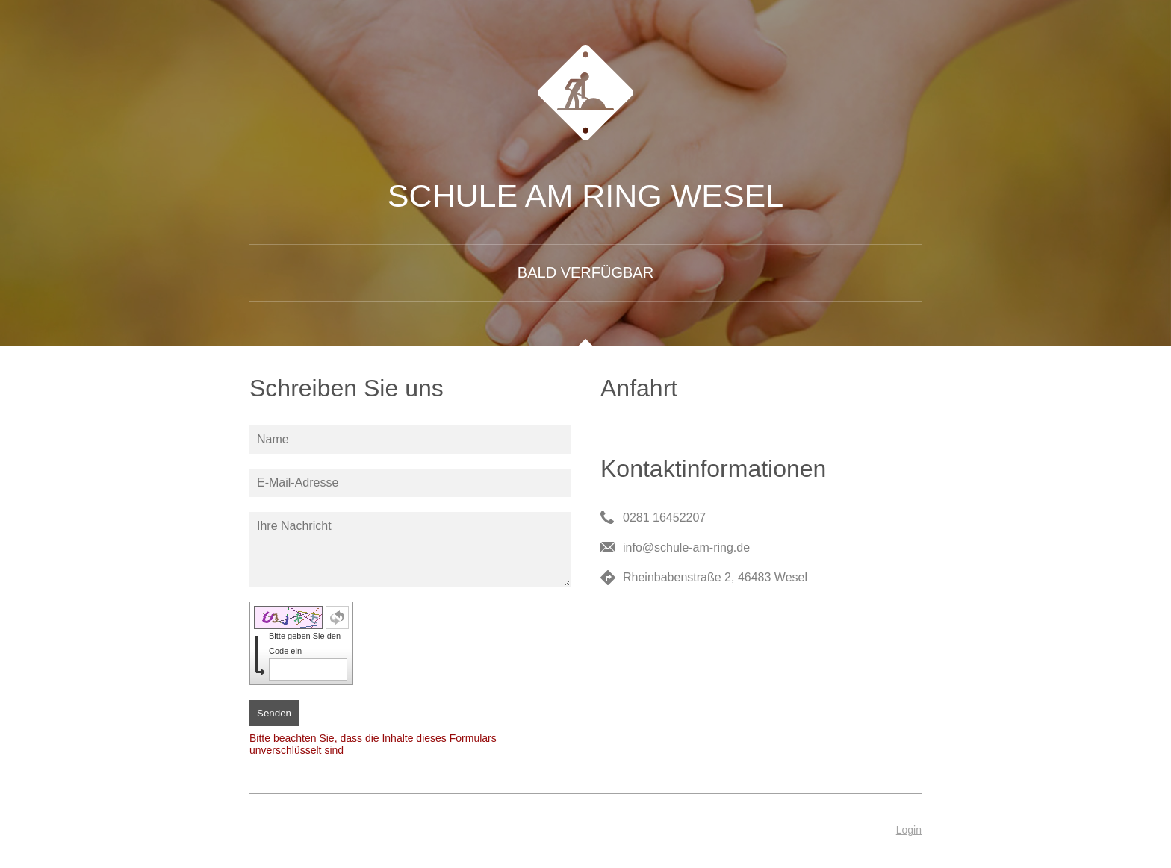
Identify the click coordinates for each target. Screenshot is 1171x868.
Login (909, 830)
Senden (274, 713)
